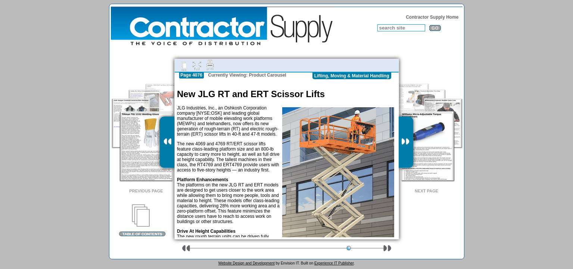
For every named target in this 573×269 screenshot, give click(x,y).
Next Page (426, 191)
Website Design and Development (246, 263)
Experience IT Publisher (334, 263)
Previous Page (146, 191)
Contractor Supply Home (432, 17)
